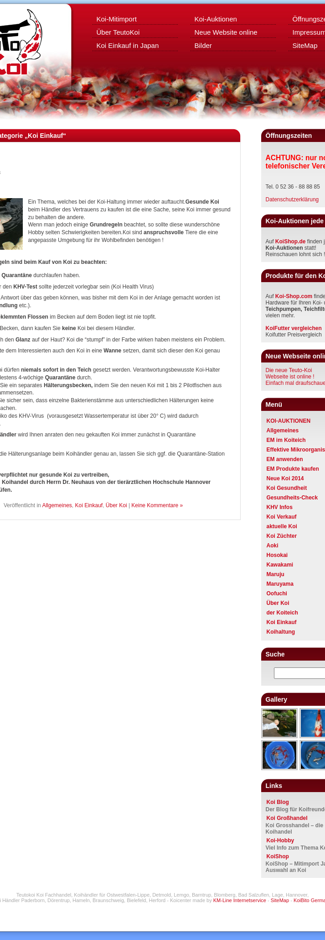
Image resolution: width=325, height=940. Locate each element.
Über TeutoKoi (118, 32)
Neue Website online (226, 32)
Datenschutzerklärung (292, 199)
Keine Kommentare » (157, 505)
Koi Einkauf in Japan (128, 45)
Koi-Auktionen (216, 19)
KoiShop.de (290, 241)
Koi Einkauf (89, 505)
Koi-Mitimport (117, 19)
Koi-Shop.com (293, 296)
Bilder (203, 45)
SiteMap (280, 900)
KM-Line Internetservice (239, 900)
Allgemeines (57, 505)
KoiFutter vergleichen (294, 328)
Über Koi (116, 505)
